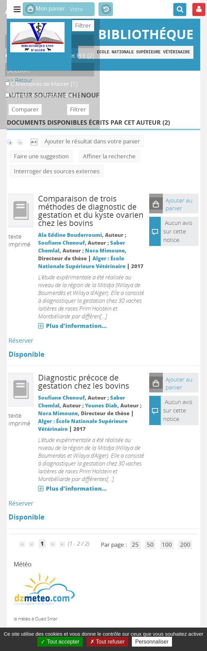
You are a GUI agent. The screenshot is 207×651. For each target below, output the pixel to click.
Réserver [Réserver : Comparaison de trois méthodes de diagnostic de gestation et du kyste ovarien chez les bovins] (20, 340)
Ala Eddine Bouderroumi (70, 234)
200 (185, 544)
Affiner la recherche (109, 156)
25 (135, 544)
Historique (106, 9)
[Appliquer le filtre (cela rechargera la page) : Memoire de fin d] (46, 95)
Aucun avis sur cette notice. (177, 231)
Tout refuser (107, 642)
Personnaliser (152, 642)
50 (150, 544)
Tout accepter (60, 642)
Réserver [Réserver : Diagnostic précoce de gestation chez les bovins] (20, 503)
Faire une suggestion (41, 156)
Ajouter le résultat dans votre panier (92, 141)
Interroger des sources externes (57, 171)
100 (167, 544)
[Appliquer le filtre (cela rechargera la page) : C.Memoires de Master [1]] (44, 84)
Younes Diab (101, 405)
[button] (156, 203)
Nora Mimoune (105, 250)
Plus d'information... (76, 326)
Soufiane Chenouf (61, 242)
